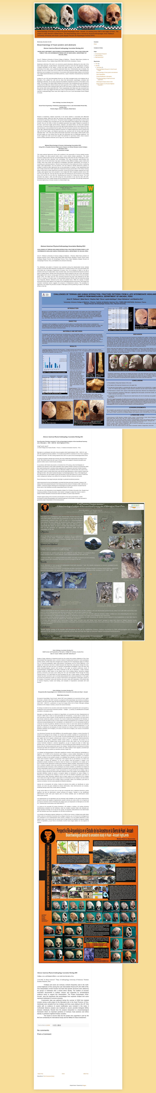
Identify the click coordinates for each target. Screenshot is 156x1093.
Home (63, 1073)
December (99, 67)
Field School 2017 (99, 57)
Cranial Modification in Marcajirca (104, 76)
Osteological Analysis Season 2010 (104, 81)
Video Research (99, 55)
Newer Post (40, 1073)
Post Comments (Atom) (49, 1076)
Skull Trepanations (100, 74)
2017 (96, 63)
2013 (96, 65)
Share (95, 44)
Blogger (84, 1085)
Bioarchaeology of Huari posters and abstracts (107, 72)
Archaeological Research (101, 53)
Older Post (85, 1073)
